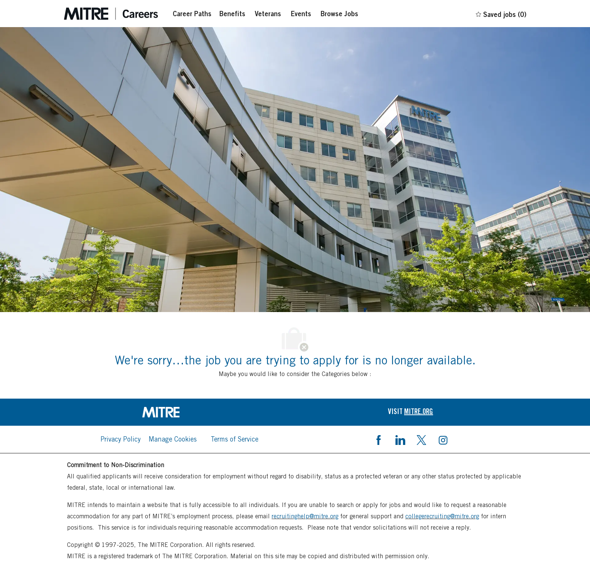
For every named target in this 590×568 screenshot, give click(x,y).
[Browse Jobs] (339, 13)
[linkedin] (400, 439)
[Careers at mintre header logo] (111, 13)
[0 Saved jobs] (500, 13)
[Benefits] (232, 13)
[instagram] (443, 439)
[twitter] (421, 439)
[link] (179, 412)
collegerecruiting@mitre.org (442, 516)
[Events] (300, 13)
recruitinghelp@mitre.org (305, 516)
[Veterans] (268, 13)
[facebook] (378, 439)
